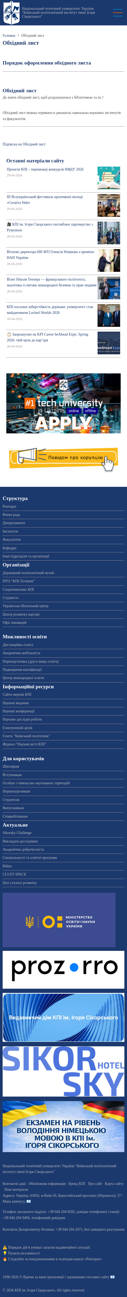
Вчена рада (11, 515)
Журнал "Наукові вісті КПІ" (24, 744)
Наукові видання (16, 703)
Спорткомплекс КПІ (18, 590)
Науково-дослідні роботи (22, 719)
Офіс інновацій (14, 623)
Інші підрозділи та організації (26, 556)
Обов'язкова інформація (47, 1184)
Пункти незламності (24, 1253)
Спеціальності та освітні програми (30, 858)
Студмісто (10, 598)
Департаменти (14, 523)
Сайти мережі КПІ (17, 694)
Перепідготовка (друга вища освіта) (31, 661)
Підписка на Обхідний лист (24, 144)
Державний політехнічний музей (28, 573)
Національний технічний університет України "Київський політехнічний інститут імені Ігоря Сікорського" (58, 13)
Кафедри (9, 548)
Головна (9, 36)
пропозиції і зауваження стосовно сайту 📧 (81, 1277)
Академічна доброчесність (23, 849)
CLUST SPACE (14, 874)
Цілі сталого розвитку (20, 883)
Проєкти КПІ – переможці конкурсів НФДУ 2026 (45, 169)
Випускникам (13, 808)
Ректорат (9, 506)
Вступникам (12, 775)
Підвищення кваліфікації (22, 670)
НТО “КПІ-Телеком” (19, 581)
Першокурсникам (16, 791)
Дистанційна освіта (18, 645)
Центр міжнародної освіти (23, 678)
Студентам (11, 800)
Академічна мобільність (21, 653)
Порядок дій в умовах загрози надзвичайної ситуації (49, 1247)
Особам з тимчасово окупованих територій (36, 783)
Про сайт (95, 1184)
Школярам (11, 766)
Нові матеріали (16, 1189)
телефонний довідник (48, 1218)
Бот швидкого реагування (104, 1229)
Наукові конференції (19, 711)
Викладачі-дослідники (20, 841)
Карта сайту (114, 1184)
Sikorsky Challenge (17, 833)
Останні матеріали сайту (35, 160)
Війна (7, 866)
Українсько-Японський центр (25, 606)
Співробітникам (15, 816)
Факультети (12, 540)
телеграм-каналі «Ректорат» (80, 1259)
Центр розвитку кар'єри (21, 614)
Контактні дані (14, 1184)
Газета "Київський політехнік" (26, 736)
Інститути (10, 531)
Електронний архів (17, 728)
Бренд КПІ (77, 1184)
